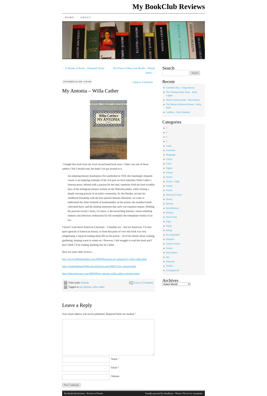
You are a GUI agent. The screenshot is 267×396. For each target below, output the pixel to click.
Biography (171, 154)
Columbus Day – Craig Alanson (180, 87)
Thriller (169, 266)
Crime (169, 163)
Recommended (172, 234)
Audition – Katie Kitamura (178, 112)
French (169, 190)
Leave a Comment (143, 282)
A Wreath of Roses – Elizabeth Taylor (83, 68)
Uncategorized (172, 270)
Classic (169, 159)
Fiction (169, 177)
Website (115, 376)
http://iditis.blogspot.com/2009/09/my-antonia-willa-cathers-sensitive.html (101, 273)
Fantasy (169, 172)
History (169, 199)
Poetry (169, 226)
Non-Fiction (171, 217)
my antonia (85, 287)
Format (169, 186)
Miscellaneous (172, 208)
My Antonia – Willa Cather (90, 91)
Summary (170, 261)
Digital (169, 168)
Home (69, 17)
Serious (85, 282)
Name (115, 359)
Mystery (170, 212)
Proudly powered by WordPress (159, 393)
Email (115, 367)
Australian (170, 150)
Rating (169, 230)
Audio (169, 146)
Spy (168, 257)
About (85, 17)
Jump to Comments (142, 82)
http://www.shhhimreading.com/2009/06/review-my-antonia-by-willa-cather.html (104, 259)
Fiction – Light (172, 181)
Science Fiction (173, 243)
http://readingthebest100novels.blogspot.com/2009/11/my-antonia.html (99, 266)
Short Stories (172, 252)
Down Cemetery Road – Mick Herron (183, 100)
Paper (168, 221)
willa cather (98, 287)
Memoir (169, 203)
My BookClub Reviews (168, 6)
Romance (170, 239)
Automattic (197, 393)
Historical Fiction (174, 194)
